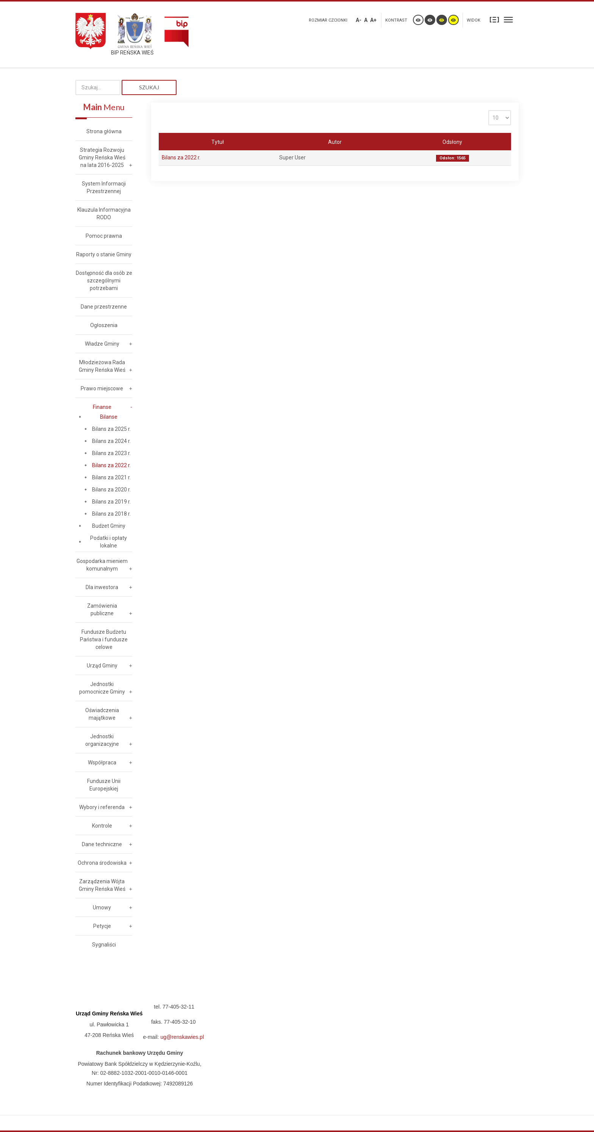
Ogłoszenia (103, 325)
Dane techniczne (102, 844)
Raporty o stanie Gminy (103, 254)
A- (358, 20)
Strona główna (104, 131)
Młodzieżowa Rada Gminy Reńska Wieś (102, 366)
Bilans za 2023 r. (111, 453)
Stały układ (494, 19)
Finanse (102, 407)
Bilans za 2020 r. (111, 489)
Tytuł (217, 142)
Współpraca (102, 762)
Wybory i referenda (102, 807)
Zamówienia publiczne (102, 609)
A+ (373, 20)
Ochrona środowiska (102, 863)
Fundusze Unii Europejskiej (103, 785)
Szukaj (149, 87)
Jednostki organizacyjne (102, 740)
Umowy (102, 907)
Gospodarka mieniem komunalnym (102, 565)
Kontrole (102, 826)
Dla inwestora (102, 587)
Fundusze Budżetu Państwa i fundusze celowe (104, 639)
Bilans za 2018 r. (111, 514)
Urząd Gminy (102, 666)
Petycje (102, 926)
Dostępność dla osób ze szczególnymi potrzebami (104, 280)
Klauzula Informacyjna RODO (104, 213)
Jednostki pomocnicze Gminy (102, 688)
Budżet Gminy (108, 526)
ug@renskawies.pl (182, 1037)
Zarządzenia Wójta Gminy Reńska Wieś (102, 885)
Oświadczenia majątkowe (102, 714)
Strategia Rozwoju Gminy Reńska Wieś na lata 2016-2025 (102, 157)
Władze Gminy (102, 344)
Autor (335, 142)
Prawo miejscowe (102, 388)
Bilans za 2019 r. (111, 502)
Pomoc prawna (104, 236)
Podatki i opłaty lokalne (108, 542)
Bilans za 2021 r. (111, 477)
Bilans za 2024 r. (111, 441)
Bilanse (108, 417)
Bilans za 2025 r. (111, 429)
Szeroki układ (508, 19)
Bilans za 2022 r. (181, 157)
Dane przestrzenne (104, 307)
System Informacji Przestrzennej (104, 187)
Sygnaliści (104, 945)
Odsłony (452, 142)
